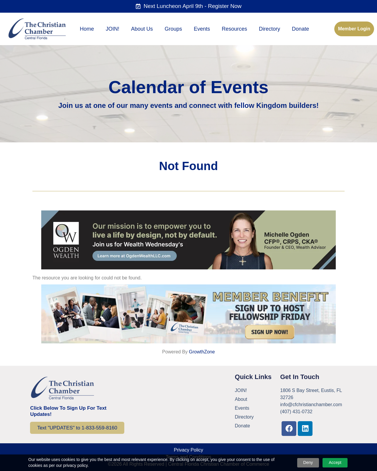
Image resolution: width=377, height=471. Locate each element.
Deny (308, 462)
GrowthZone (202, 351)
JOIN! (112, 29)
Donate (300, 29)
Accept (335, 462)
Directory (269, 29)
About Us (142, 29)
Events (202, 29)
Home (87, 29)
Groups (173, 29)
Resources (234, 29)
